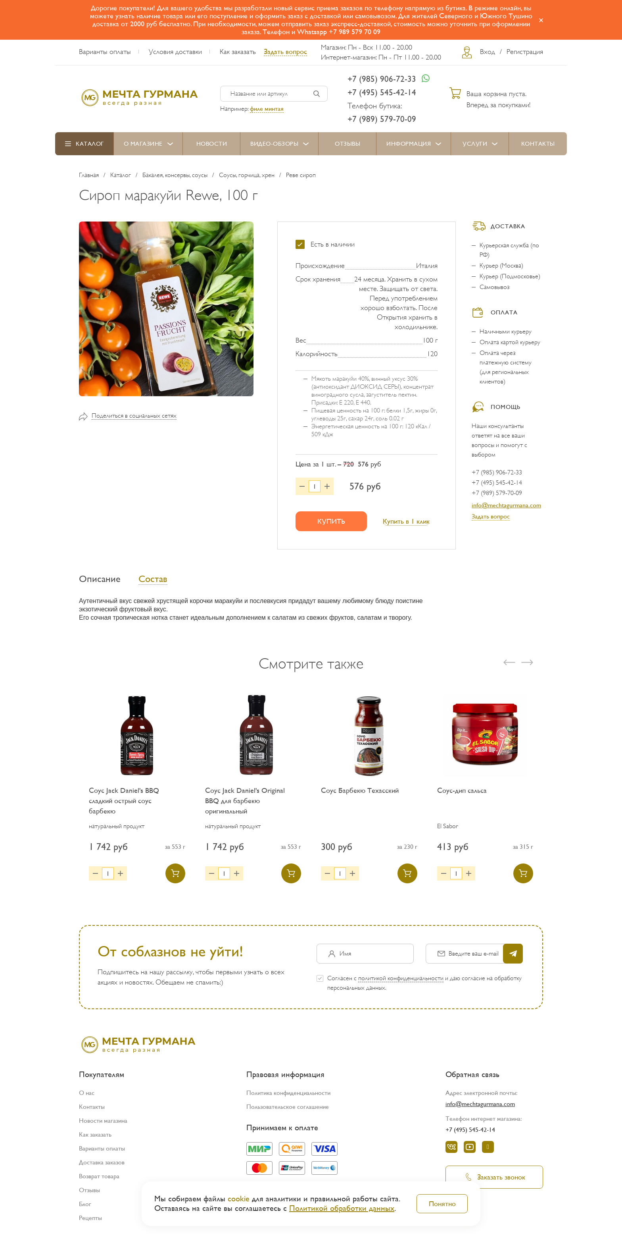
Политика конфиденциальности (288, 1096)
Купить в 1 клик (406, 521)
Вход (487, 52)
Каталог (90, 143)
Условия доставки (175, 52)
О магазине (143, 143)
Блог (85, 1207)
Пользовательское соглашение (287, 1110)
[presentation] (509, 666)
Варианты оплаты (105, 52)
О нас (86, 1096)
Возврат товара (99, 1179)
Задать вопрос (285, 51)
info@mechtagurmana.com (506, 505)
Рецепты (90, 1221)
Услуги (475, 143)
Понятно (442, 1203)
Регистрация (525, 52)
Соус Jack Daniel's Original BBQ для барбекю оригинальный (245, 804)
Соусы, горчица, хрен (247, 175)
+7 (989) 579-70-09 (381, 119)
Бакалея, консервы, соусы (174, 175)
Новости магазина (103, 1124)
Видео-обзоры (274, 143)
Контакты (538, 143)
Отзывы (347, 143)
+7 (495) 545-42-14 (381, 92)
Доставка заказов (102, 1166)
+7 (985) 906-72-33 (381, 79)
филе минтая (267, 108)
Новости (211, 143)
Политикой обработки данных (341, 1208)
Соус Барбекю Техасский (360, 794)
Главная (89, 175)
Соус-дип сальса (462, 794)
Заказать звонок (494, 1180)
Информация (408, 143)
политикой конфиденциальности (400, 981)
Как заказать (238, 52)
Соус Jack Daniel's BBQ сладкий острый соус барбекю (124, 804)
